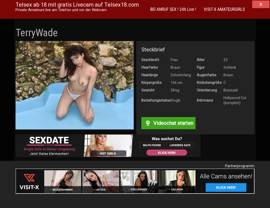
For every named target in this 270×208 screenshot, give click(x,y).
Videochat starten (168, 123)
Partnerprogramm (239, 166)
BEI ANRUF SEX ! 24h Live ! (173, 9)
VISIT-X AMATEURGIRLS (224, 9)
